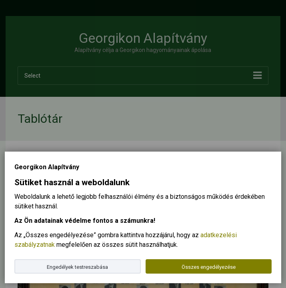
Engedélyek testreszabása (77, 267)
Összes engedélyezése (209, 267)
